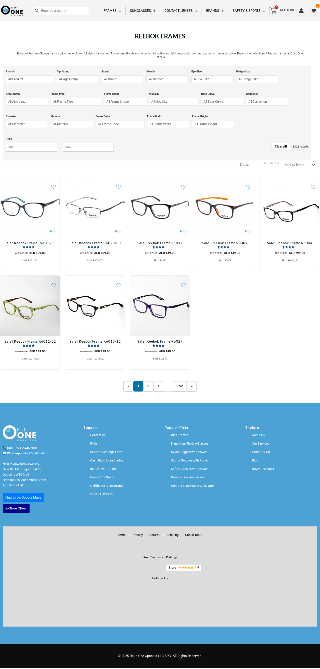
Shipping (173, 536)
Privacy (138, 536)
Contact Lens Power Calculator (192, 487)
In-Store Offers (16, 510)
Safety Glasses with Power (189, 470)
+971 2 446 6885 (26, 449)
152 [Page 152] (180, 387)
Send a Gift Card (101, 495)
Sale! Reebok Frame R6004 (289, 243)
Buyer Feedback (263, 470)
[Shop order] (301, 165)
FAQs (94, 445)
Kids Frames (179, 436)
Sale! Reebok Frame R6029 (160, 341)
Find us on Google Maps (23, 499)
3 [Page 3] (158, 387)
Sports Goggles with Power (189, 461)
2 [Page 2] (148, 387)
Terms (122, 536)
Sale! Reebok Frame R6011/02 (30, 341)
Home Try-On (261, 453)
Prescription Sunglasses (187, 478)
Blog (255, 461)
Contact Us (98, 436)
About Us (258, 436)
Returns (154, 536)
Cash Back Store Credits (106, 461)
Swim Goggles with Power (189, 453)
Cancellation (193, 536)
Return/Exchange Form (106, 453)
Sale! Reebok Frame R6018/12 (95, 341)
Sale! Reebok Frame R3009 (225, 243)
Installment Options (103, 470)
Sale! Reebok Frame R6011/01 (30, 243)
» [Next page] (192, 387)
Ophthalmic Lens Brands (107, 487)
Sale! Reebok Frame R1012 (160, 243)
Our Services (260, 445)
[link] (259, 163)
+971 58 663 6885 (35, 454)
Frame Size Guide (102, 478)
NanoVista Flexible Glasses (189, 445)
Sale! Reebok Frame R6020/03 (95, 243)
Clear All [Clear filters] (281, 146)
